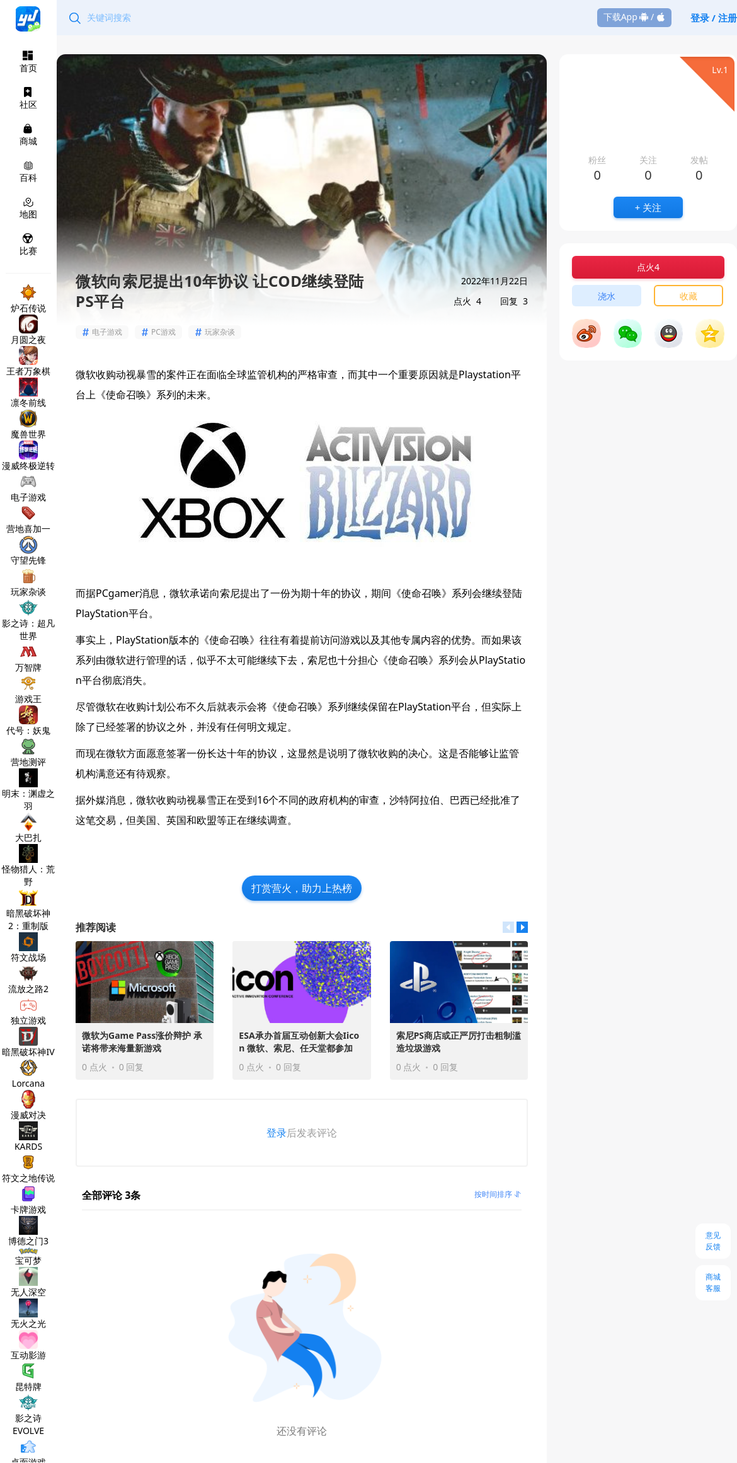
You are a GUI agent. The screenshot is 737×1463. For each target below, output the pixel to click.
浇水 (606, 296)
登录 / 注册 (713, 17)
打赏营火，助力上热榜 (301, 888)
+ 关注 (648, 207)
